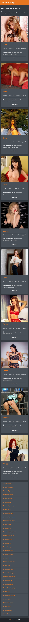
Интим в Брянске (8, 550)
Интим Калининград (9, 588)
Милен (6, 231)
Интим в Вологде (8, 494)
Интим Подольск (8, 487)
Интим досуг (8, 2)
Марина (6, 417)
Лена (5, 184)
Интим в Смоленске (8, 517)
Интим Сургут (7, 543)
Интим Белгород (7, 547)
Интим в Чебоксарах (9, 595)
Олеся (5, 371)
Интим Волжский (8, 513)
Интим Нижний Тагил (9, 535)
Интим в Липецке (8, 603)
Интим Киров (7, 599)
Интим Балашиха (8, 584)
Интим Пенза (6, 606)
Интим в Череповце (8, 506)
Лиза (5, 45)
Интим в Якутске (7, 491)
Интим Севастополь (8, 569)
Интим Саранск (7, 498)
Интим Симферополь (9, 520)
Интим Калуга (7, 524)
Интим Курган (7, 509)
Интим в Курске (7, 580)
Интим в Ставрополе (9, 576)
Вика (5, 91)
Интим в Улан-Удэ (8, 573)
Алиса (5, 464)
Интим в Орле (7, 502)
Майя (5, 278)
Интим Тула (6, 591)
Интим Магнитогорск (9, 562)
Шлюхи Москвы (7, 614)
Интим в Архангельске (9, 532)
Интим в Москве (7, 610)
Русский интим (7, 483)
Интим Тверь (6, 565)
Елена (5, 324)
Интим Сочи (6, 558)
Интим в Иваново (8, 554)
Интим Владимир (8, 539)
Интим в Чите (7, 528)
